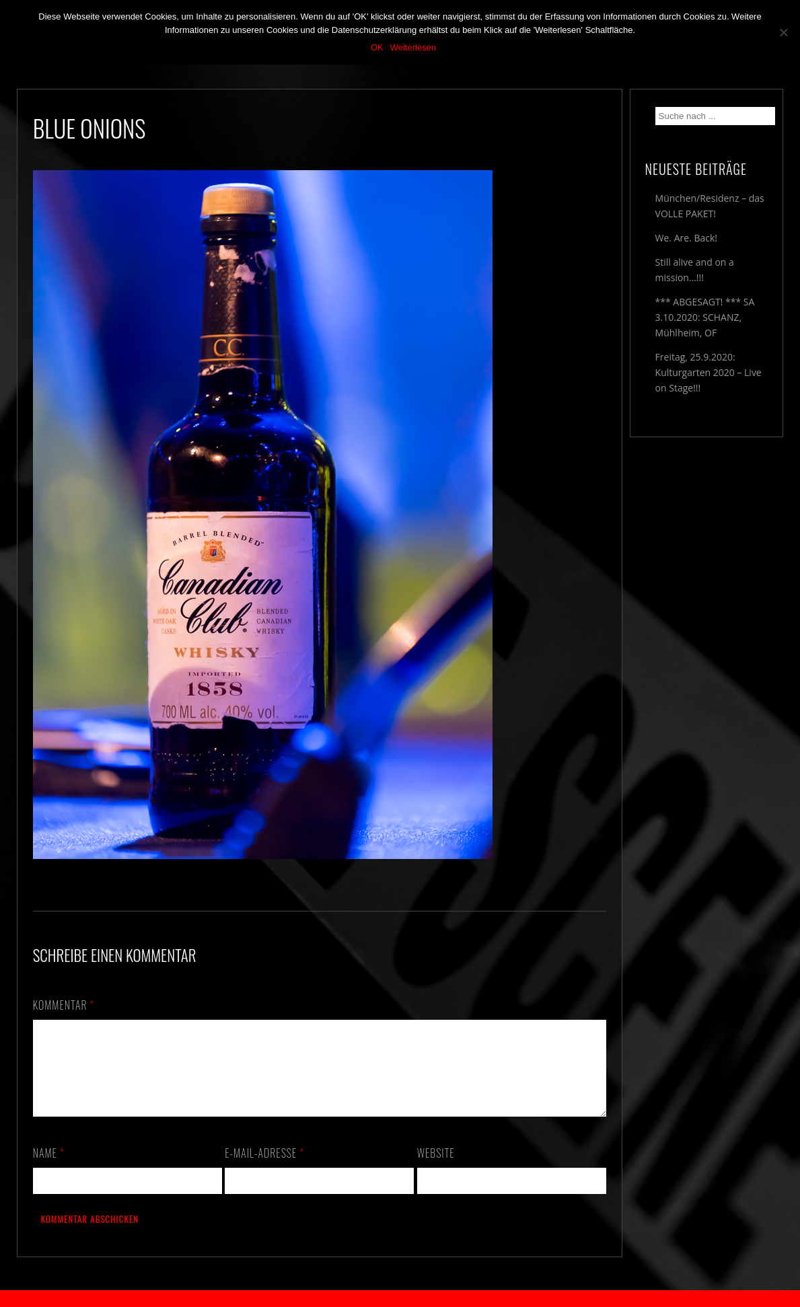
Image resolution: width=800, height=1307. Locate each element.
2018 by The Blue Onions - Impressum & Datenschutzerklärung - (400, 1299)
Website (436, 1169)
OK (377, 47)
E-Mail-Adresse (264, 1169)
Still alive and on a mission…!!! (694, 270)
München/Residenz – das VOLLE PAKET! (709, 206)
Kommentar (64, 1005)
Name (49, 1169)
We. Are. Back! (686, 237)
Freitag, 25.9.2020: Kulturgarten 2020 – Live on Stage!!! (708, 372)
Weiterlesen (413, 47)
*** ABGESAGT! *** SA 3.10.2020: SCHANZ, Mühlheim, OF (705, 317)
